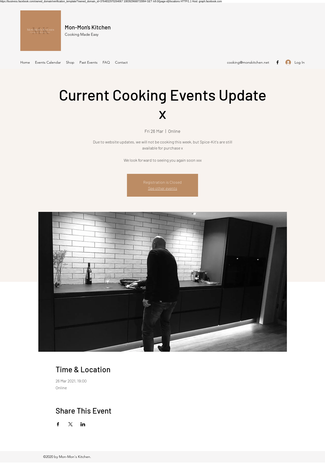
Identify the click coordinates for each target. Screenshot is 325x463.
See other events (162, 188)
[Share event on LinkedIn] (82, 424)
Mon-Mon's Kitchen (88, 27)
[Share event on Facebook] (58, 424)
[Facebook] (277, 62)
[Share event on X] (70, 424)
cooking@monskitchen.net (248, 62)
